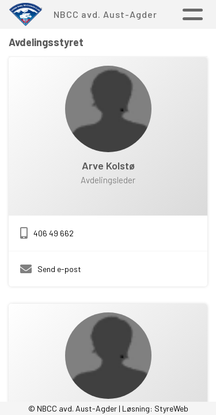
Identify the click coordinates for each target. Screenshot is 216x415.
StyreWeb (171, 408)
